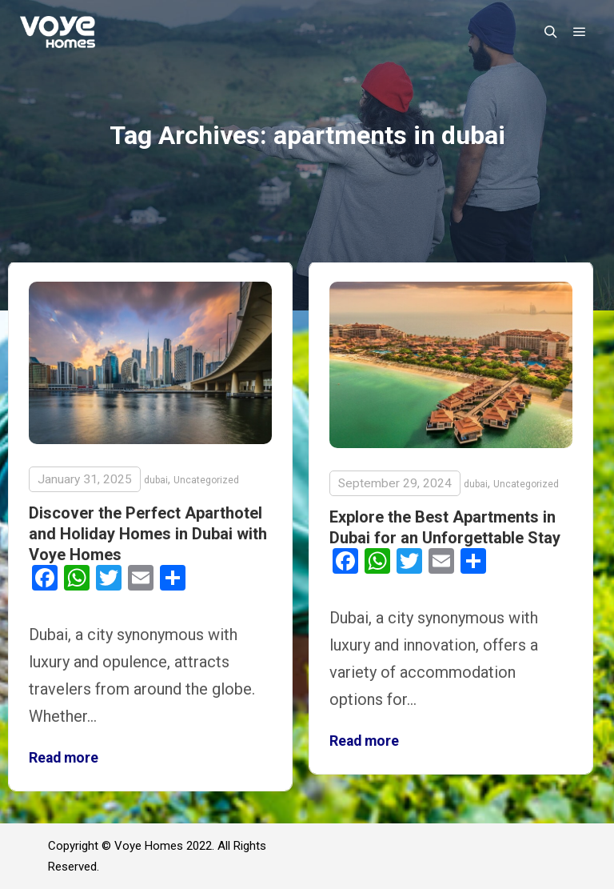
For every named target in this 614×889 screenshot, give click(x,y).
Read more (63, 758)
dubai (156, 480)
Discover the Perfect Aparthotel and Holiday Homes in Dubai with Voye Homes (148, 533)
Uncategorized (206, 480)
